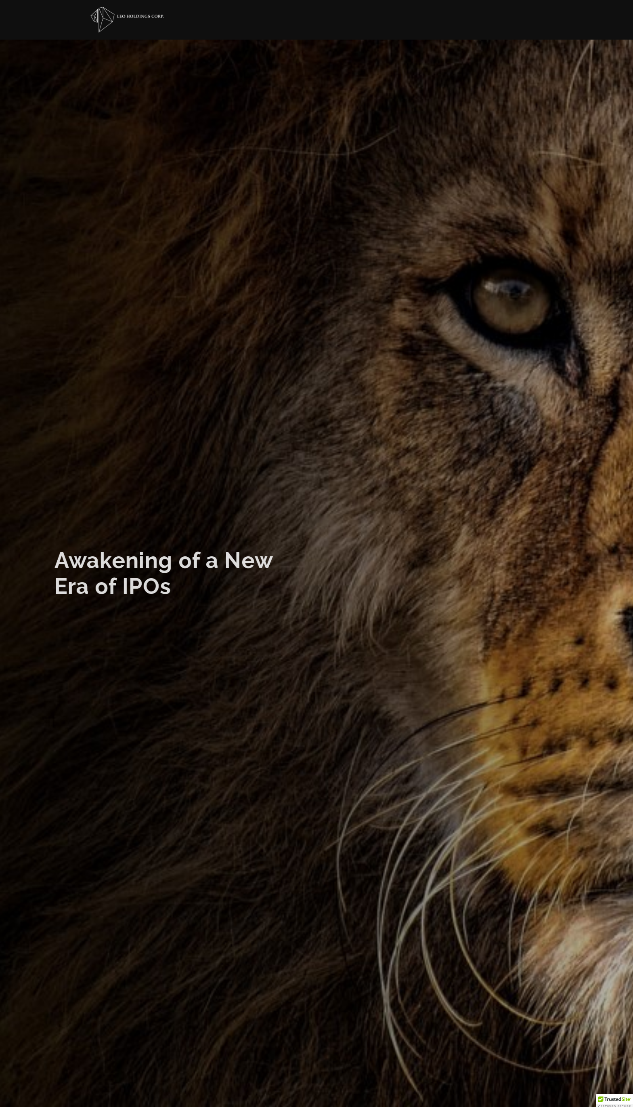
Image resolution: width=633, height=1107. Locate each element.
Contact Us (463, 25)
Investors (400, 23)
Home (298, 21)
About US (342, 22)
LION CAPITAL (522, 29)
